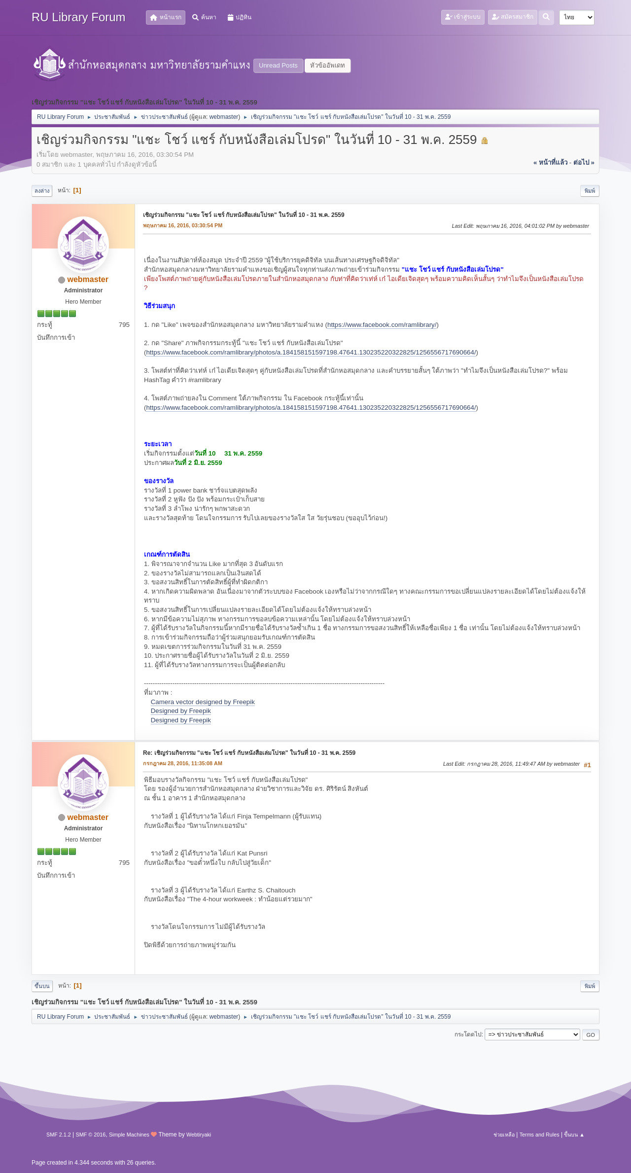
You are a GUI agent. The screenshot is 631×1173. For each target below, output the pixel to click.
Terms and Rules (540, 1134)
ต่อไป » (584, 162)
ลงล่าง (42, 191)
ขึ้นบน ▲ (574, 1134)
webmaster (224, 116)
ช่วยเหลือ (504, 1134)
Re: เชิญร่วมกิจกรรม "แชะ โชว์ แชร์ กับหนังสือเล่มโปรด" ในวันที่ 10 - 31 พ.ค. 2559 (249, 752)
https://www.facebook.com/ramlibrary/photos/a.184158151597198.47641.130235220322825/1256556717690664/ (311, 352)
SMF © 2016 (91, 1134)
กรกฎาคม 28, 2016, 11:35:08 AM (182, 763)
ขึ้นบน (42, 986)
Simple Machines (129, 1134)
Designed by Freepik (181, 710)
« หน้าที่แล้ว (550, 162)
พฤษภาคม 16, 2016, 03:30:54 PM (182, 225)
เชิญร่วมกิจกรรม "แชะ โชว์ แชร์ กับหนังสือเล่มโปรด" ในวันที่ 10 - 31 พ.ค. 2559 (244, 215)
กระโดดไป (468, 1034)
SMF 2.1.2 (58, 1134)
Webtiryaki (198, 1134)
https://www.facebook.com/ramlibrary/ (381, 324)
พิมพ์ (590, 191)
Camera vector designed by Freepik (203, 702)
